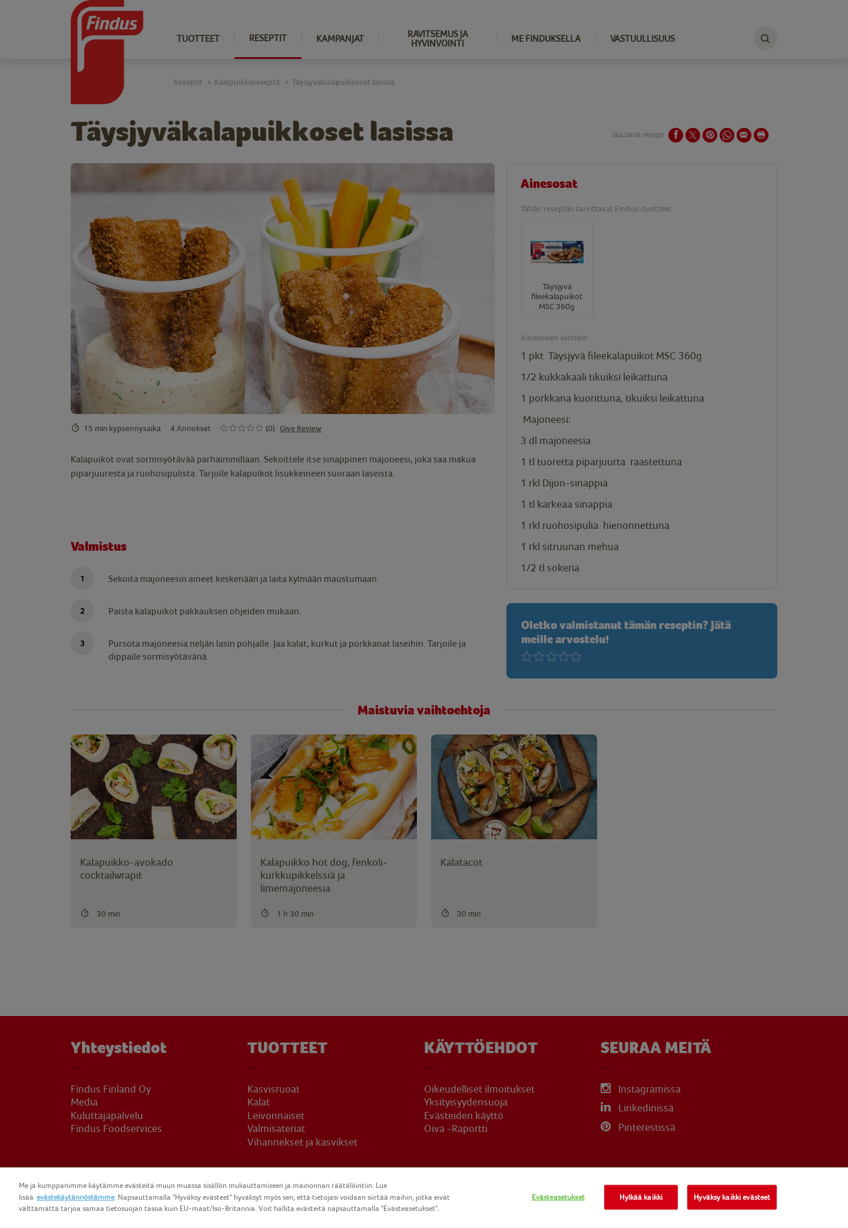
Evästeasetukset (558, 1197)
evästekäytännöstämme (75, 1197)
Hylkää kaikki (641, 1197)
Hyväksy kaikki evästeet (732, 1197)
